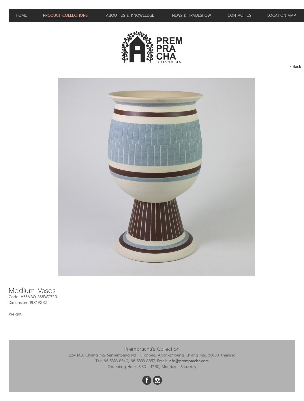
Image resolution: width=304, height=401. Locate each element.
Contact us (239, 15)
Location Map (281, 15)
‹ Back (295, 66)
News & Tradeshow (191, 15)
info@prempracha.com (188, 361)
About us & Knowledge (130, 15)
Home (21, 15)
